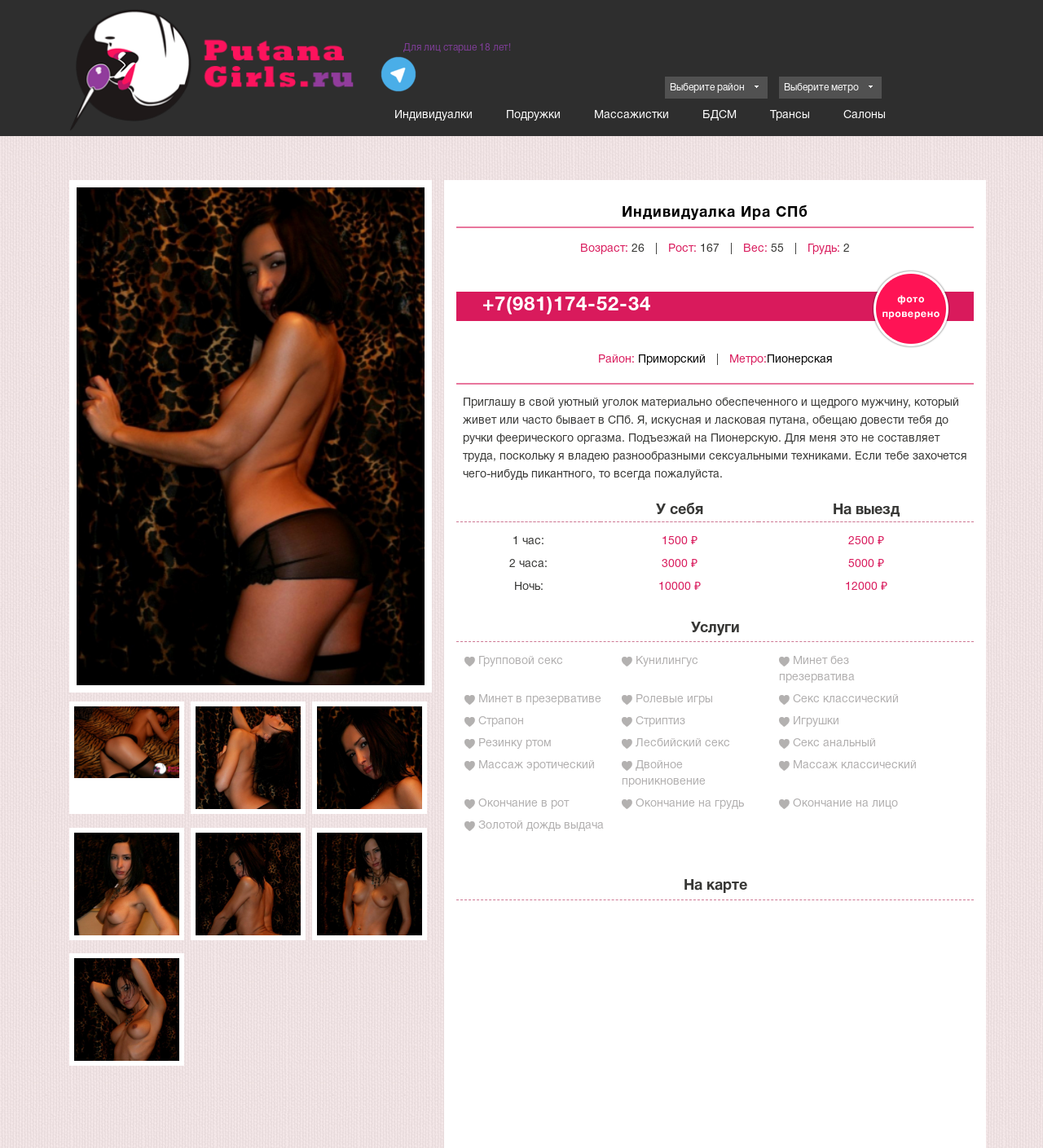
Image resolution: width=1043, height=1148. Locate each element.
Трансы (790, 115)
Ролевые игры (674, 699)
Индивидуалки (433, 115)
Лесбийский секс (683, 743)
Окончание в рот (523, 803)
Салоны (864, 115)
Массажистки (631, 115)
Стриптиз (660, 721)
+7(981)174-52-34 (566, 305)
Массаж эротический (536, 765)
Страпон (501, 721)
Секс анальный (834, 743)
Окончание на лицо (845, 803)
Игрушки (816, 721)
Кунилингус (667, 661)
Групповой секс (520, 661)
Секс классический (846, 699)
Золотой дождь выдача (541, 825)
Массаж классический (855, 765)
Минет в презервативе (539, 699)
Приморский (672, 359)
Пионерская (800, 359)
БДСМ (719, 115)
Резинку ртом (515, 743)
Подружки (533, 115)
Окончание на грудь (690, 803)
